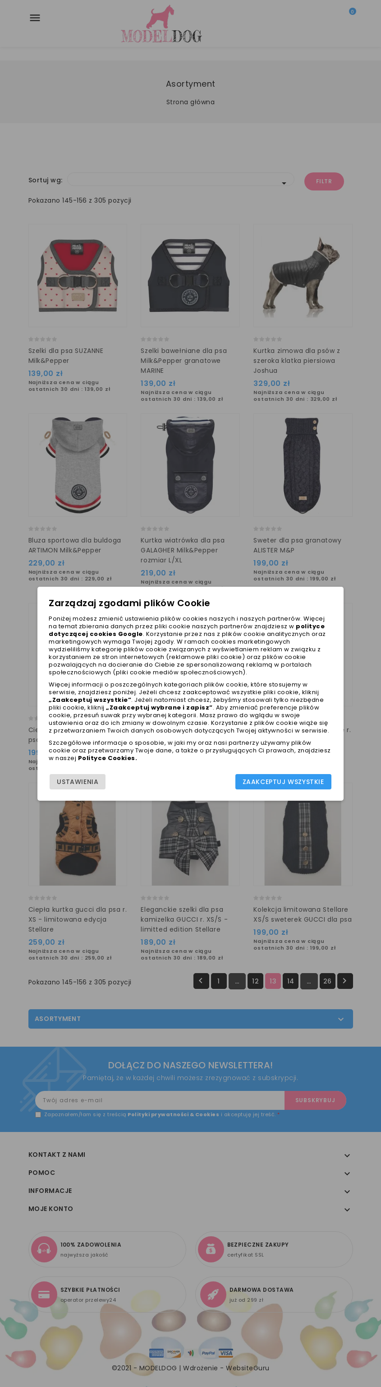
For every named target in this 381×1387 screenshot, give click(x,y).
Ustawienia (78, 781)
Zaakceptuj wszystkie (283, 781)
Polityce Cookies (107, 758)
